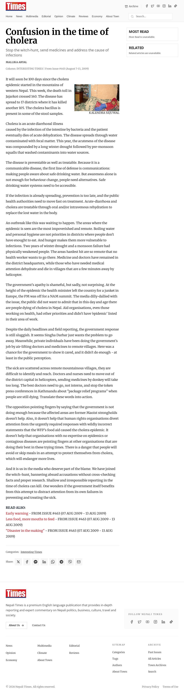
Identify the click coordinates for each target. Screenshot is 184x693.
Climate (71, 16)
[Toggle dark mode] (176, 16)
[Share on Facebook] (27, 561)
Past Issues (154, 652)
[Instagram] (164, 6)
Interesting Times (31, 552)
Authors (117, 665)
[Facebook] (147, 6)
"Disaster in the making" (25, 531)
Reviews (83, 16)
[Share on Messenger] (35, 561)
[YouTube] (158, 6)
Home (9, 16)
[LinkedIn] (169, 6)
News (19, 16)
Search (152, 671)
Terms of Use (170, 686)
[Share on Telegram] (61, 561)
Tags (115, 658)
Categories (118, 652)
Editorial (46, 16)
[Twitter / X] (152, 6)
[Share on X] (18, 561)
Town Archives (157, 665)
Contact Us (38, 625)
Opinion (58, 16)
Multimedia (32, 16)
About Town (112, 16)
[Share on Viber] (70, 561)
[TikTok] (175, 6)
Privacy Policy (150, 686)
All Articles (154, 658)
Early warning (17, 513)
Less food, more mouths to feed (30, 519)
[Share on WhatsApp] (52, 561)
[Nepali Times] (16, 593)
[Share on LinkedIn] (44, 561)
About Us (16, 625)
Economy (97, 16)
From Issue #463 (67, 68)
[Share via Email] (78, 561)
